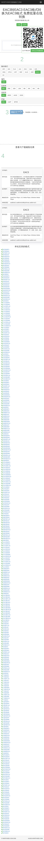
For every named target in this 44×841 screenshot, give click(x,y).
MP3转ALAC (6, 269)
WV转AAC (6, 627)
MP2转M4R (6, 819)
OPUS (10, 72)
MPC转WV (6, 780)
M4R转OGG (6, 416)
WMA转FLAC (6, 439)
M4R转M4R (6, 419)
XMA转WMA (6, 740)
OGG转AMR (6, 377)
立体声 (9, 102)
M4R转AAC (6, 414)
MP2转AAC (6, 813)
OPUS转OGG (6, 469)
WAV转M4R (6, 286)
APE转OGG (6, 655)
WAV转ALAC (6, 295)
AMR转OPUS (6, 583)
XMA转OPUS (6, 742)
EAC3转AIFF (6, 611)
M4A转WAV (6, 384)
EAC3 (37, 72)
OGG (25, 69)
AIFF (15, 72)
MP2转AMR (6, 829)
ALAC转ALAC (6, 561)
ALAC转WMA (6, 554)
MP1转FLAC (6, 785)
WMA (3, 72)
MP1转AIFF (6, 797)
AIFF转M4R (6, 499)
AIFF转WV (6, 513)
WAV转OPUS (6, 290)
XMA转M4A (6, 737)
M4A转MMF (6, 400)
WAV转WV (6, 301)
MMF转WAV (6, 517)
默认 (3, 88)
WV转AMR (6, 643)
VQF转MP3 (6, 701)
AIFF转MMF (6, 506)
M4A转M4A (6, 391)
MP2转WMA (6, 820)
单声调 (16, 102)
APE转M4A (6, 657)
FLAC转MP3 (6, 302)
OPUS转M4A (6, 471)
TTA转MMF (6, 693)
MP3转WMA (6, 262)
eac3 (3, 82)
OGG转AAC (6, 361)
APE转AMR (6, 670)
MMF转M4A (6, 524)
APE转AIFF (6, 664)
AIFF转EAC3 (6, 512)
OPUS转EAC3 (7, 485)
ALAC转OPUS (7, 556)
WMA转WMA (6, 448)
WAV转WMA (6, 288)
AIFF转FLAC (6, 492)
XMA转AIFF (6, 744)
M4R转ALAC (6, 428)
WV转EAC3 (6, 645)
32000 (21, 95)
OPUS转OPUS (7, 476)
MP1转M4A (6, 790)
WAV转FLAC (6, 279)
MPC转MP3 (6, 755)
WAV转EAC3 (6, 299)
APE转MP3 (6, 648)
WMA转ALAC (6, 455)
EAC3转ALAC (7, 615)
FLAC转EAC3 (6, 325)
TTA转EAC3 (6, 698)
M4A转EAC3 (6, 405)
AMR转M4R (6, 579)
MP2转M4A (6, 817)
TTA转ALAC (6, 694)
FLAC (14, 69)
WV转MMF (6, 639)
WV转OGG (6, 629)
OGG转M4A (6, 364)
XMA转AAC (6, 733)
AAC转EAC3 (6, 352)
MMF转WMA (6, 528)
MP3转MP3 (6, 249)
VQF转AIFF (6, 717)
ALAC (26, 72)
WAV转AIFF (6, 292)
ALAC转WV (6, 567)
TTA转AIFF (6, 691)
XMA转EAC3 (6, 751)
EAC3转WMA (6, 607)
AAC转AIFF (6, 345)
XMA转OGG (6, 735)
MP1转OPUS (6, 795)
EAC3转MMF (6, 613)
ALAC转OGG (6, 549)
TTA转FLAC (6, 678)
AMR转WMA (6, 581)
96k (24, 88)
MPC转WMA (6, 767)
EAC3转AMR (6, 616)
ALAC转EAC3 (6, 565)
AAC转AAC (6, 334)
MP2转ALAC (6, 827)
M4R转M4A (6, 418)
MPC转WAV (6, 756)
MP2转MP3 (6, 808)
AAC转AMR (6, 350)
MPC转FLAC (6, 758)
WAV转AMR (6, 297)
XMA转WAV (6, 730)
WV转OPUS (6, 636)
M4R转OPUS (6, 423)
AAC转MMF (6, 347)
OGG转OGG (6, 363)
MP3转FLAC (6, 253)
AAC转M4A (6, 338)
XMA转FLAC (6, 732)
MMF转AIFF (6, 531)
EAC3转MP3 (6, 595)
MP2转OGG (6, 815)
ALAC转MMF (6, 560)
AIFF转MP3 (6, 489)
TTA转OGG (6, 682)
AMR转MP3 (6, 568)
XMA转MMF (6, 746)
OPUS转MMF (6, 480)
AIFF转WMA (6, 501)
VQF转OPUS (6, 716)
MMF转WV (6, 540)
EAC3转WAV (6, 597)
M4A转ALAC (6, 402)
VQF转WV (6, 726)
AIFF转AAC (6, 494)
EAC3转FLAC (6, 599)
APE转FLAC (6, 652)
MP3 (3, 69)
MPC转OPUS (6, 769)
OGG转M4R (6, 366)
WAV (9, 69)
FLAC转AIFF (6, 318)
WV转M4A (6, 631)
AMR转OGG (6, 576)
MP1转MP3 (6, 781)
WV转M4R (6, 632)
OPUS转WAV (6, 464)
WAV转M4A (6, 285)
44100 (15, 95)
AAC (20, 69)
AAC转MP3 (6, 329)
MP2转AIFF (6, 824)
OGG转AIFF (6, 372)
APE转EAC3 (6, 671)
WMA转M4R (6, 446)
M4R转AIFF (6, 425)
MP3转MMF (6, 267)
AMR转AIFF (6, 584)
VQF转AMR (6, 723)
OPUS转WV (6, 487)
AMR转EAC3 (6, 592)
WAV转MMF (6, 294)
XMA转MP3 (6, 728)
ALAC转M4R (6, 552)
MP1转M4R (6, 792)
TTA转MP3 (6, 675)
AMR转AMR (6, 590)
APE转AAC (6, 654)
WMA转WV (6, 460)
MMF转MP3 (6, 515)
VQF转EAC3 (6, 725)
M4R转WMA (6, 421)
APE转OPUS (6, 662)
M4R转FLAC (6, 412)
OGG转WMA (6, 368)
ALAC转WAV (6, 544)
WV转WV (5, 646)
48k (38, 88)
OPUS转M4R (6, 473)
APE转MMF (6, 666)
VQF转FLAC (6, 705)
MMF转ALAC (6, 535)
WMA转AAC (6, 441)
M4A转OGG (6, 389)
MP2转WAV (6, 810)
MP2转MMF (6, 826)
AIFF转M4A (6, 497)
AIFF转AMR (6, 510)
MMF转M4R (6, 526)
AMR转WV (6, 593)
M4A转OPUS (6, 396)
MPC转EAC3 (6, 778)
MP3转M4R (6, 260)
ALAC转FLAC (6, 545)
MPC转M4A (6, 764)
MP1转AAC (6, 787)
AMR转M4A (6, 577)
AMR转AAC (6, 574)
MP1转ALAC (6, 801)
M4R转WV (6, 434)
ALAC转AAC (6, 547)
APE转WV (6, 673)
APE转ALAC (6, 668)
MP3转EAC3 (6, 272)
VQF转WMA (6, 714)
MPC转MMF (6, 772)
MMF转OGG (6, 522)
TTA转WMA (6, 687)
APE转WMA (6, 661)
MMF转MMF (6, 533)
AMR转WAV (6, 570)
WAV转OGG (6, 283)
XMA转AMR (6, 749)
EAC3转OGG (6, 602)
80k (29, 88)
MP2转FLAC (6, 811)
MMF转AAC (6, 521)
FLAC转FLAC (6, 306)
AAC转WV (6, 354)
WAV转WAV (6, 278)
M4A (30, 69)
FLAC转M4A (6, 311)
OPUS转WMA (7, 474)
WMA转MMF (6, 453)
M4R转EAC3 (6, 432)
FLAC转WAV (6, 304)
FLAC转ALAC (6, 322)
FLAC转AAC (6, 308)
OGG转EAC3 (6, 379)
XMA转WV (6, 753)
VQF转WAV (6, 703)
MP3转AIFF (6, 265)
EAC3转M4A (6, 604)
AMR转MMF (6, 586)
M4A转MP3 (6, 382)
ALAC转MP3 (6, 542)
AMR (32, 72)
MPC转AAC (6, 760)
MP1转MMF (6, 799)
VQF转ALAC (6, 721)
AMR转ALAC (6, 588)
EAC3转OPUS (7, 609)
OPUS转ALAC (7, 482)
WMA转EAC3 (6, 458)
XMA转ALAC (6, 748)
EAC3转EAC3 (7, 618)
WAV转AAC (6, 281)
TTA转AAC (6, 680)
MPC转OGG (6, 762)
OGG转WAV (6, 357)
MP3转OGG (6, 256)
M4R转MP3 (6, 409)
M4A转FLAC (6, 386)
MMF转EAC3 (6, 538)
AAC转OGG (6, 336)
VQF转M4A (6, 710)
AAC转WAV (6, 331)
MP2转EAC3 (6, 831)
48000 (9, 95)
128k (19, 88)
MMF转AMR (6, 537)
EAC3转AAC (6, 600)
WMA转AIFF (6, 451)
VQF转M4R (6, 712)
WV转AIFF (6, 638)
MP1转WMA (6, 794)
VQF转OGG (6, 709)
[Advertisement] (22, 131)
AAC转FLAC (6, 333)
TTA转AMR (6, 696)
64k (34, 88)
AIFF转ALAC (6, 508)
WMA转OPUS (7, 450)
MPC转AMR (6, 776)
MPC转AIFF (6, 771)
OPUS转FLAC (7, 466)
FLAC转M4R (6, 313)
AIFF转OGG (6, 496)
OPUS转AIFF (6, 478)
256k (9, 88)
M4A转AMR (6, 403)
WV (3, 75)
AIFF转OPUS (6, 503)
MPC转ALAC (6, 774)
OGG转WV (6, 380)
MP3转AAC (6, 255)
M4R (36, 69)
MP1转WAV (6, 783)
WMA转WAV (6, 437)
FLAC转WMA (6, 315)
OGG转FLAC (6, 359)
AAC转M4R (6, 340)
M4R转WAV (6, 411)
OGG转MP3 (6, 356)
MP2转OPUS (6, 822)
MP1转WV (6, 806)
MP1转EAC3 (6, 804)
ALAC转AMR (6, 563)
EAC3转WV (6, 620)
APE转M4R (6, 659)
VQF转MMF (6, 719)
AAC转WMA (6, 341)
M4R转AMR (6, 430)
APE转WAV (6, 650)
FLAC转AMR (6, 324)
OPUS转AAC (6, 467)
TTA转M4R (6, 686)
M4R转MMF (6, 427)
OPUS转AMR (6, 483)
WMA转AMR (6, 457)
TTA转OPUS (6, 689)
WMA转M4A (6, 444)
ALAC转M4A (6, 551)
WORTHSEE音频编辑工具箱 (11, 2)
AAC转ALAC (6, 349)
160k (14, 88)
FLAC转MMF (6, 320)
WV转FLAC (6, 625)
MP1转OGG (6, 788)
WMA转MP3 (6, 435)
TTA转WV (5, 700)
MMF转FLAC (6, 519)
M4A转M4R (6, 393)
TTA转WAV (6, 677)
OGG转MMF (6, 373)
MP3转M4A (6, 258)
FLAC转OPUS (7, 317)
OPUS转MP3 (6, 462)
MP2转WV (6, 833)
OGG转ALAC (6, 375)
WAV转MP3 (6, 276)
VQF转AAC (6, 707)
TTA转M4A (6, 684)
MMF (21, 72)
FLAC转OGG (6, 309)
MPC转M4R (6, 765)
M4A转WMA (6, 395)
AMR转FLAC (6, 572)
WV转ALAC (6, 641)
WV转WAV (6, 623)
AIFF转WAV (6, 490)
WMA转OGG (6, 443)
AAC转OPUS (6, 343)
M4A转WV (6, 407)
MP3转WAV (6, 251)
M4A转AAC (6, 388)
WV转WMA (6, 634)
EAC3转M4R (6, 606)
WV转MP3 (6, 622)
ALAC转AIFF (6, 558)
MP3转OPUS (6, 263)
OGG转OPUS (6, 370)
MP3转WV (6, 274)
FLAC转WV (6, 327)
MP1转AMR (6, 803)
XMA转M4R (6, 739)
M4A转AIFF (6, 398)
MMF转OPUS (6, 529)
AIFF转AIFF (6, 505)
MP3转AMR (6, 270)
